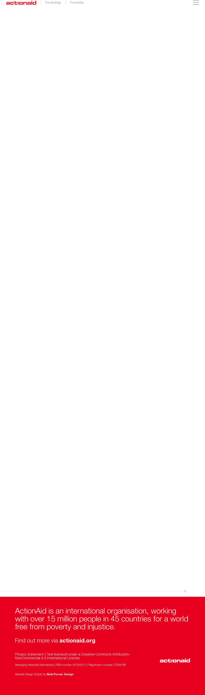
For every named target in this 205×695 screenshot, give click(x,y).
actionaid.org (77, 641)
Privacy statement (29, 654)
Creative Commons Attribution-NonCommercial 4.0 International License (72, 656)
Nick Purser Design (60, 674)
